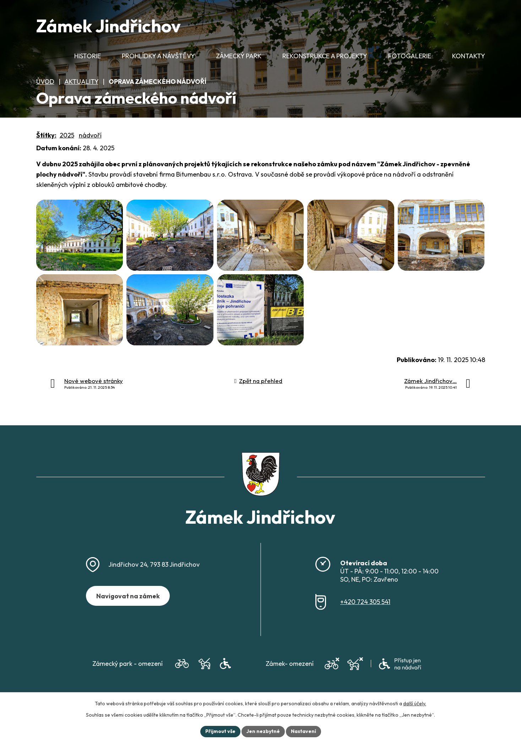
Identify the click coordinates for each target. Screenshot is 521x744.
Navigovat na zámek (128, 596)
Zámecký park (238, 56)
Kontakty (468, 56)
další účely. (414, 703)
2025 (67, 135)
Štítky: (46, 135)
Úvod (44, 59)
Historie (87, 56)
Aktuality (81, 81)
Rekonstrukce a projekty (324, 56)
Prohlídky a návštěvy (158, 56)
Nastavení (303, 731)
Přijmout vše (220, 731)
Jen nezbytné (263, 731)
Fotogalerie (409, 56)
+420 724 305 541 (365, 602)
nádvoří (90, 135)
